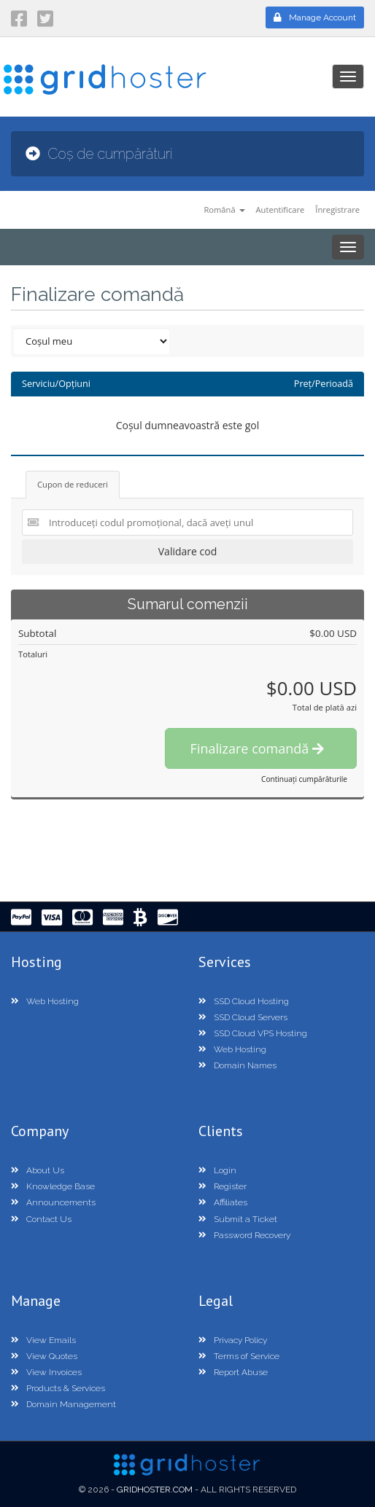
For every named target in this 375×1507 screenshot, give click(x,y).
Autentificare (279, 209)
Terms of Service (238, 1356)
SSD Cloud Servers (242, 1017)
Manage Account (315, 17)
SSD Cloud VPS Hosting (252, 1033)
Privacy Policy (232, 1340)
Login (217, 1170)
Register (222, 1186)
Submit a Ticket (237, 1219)
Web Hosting (45, 1001)
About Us (37, 1170)
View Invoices (46, 1372)
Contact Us (41, 1219)
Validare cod (187, 551)
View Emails (43, 1340)
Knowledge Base (53, 1186)
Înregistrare (337, 209)
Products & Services (58, 1388)
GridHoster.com (155, 1489)
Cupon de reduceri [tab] (72, 484)
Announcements (53, 1202)
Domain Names (237, 1065)
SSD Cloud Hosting (243, 1001)
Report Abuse (233, 1372)
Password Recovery (244, 1235)
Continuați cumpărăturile (304, 779)
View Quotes (44, 1356)
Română (224, 209)
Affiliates (222, 1202)
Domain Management (63, 1404)
